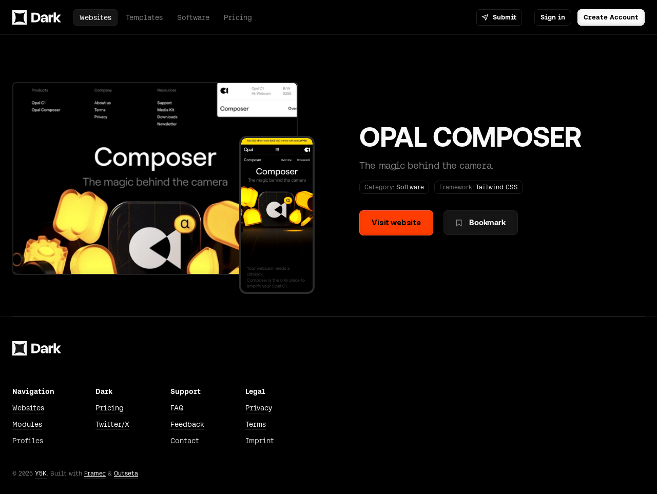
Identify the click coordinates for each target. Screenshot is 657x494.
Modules (27, 424)
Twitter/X (112, 424)
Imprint (259, 441)
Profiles (27, 441)
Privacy (258, 408)
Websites (28, 408)
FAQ (177, 408)
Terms (255, 424)
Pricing (109, 408)
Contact (184, 441)
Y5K (41, 473)
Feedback (187, 424)
